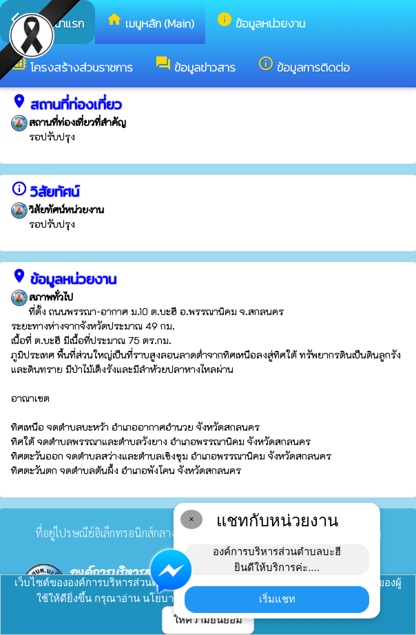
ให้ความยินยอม (208, 619)
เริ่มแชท (277, 599)
